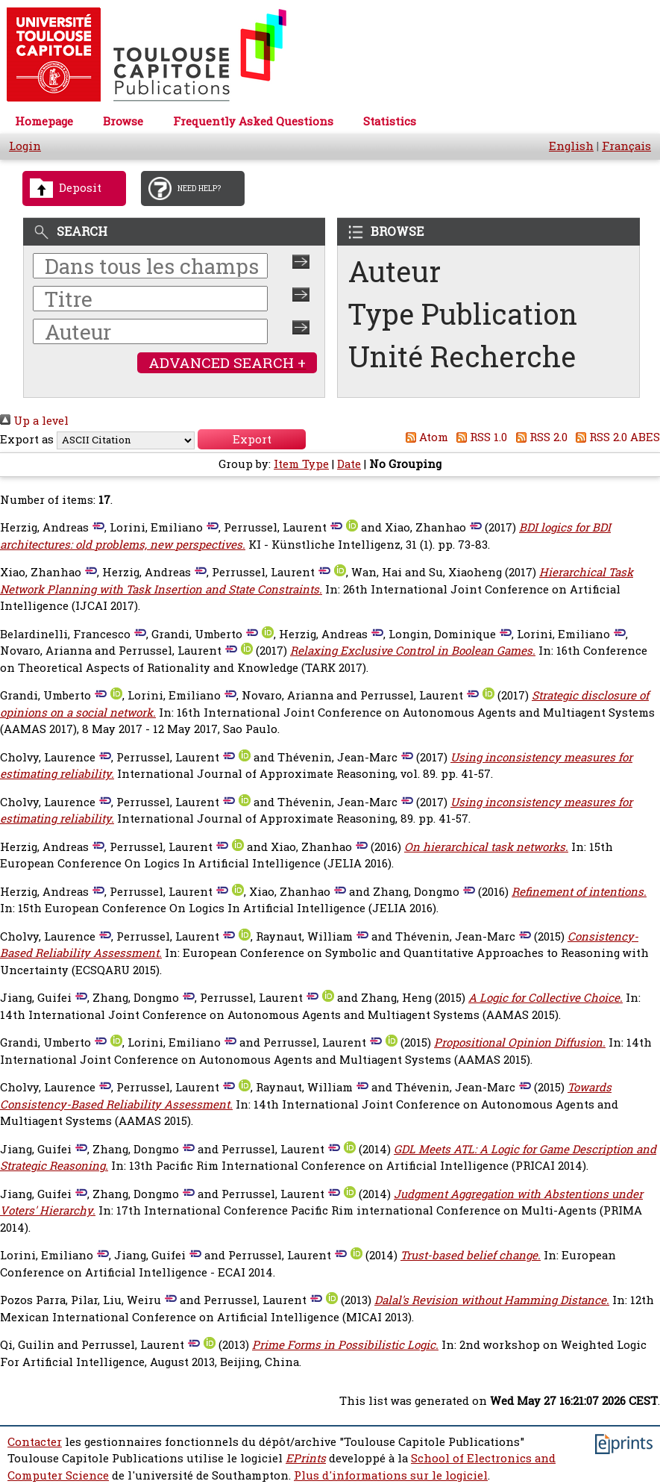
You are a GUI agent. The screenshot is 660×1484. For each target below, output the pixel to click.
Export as (27, 439)
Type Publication (462, 314)
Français (626, 146)
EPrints (306, 1458)
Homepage (44, 121)
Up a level (34, 420)
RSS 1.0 (479, 437)
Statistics (389, 121)
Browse (123, 121)
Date (349, 464)
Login (25, 146)
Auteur (394, 271)
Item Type (301, 464)
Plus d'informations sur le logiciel (391, 1475)
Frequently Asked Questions (253, 121)
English (571, 146)
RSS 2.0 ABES (616, 437)
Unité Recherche (462, 356)
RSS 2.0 (539, 437)
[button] (252, 439)
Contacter (34, 1442)
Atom (424, 437)
